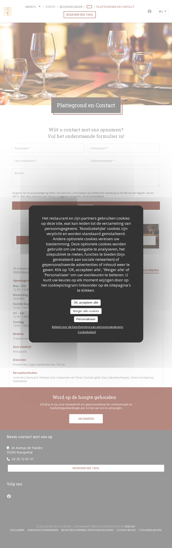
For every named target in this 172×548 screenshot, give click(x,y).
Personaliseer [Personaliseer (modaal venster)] (86, 319)
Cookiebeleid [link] (87, 332)
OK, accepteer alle (86, 302)
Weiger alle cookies (86, 311)
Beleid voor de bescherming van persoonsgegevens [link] (87, 327)
